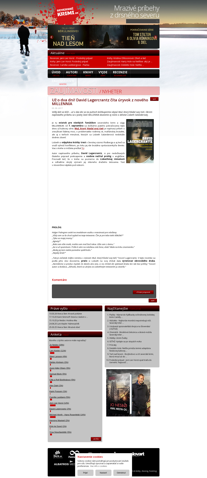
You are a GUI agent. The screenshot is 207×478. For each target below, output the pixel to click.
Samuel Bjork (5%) (58, 374)
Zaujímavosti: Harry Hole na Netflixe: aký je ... (129, 61)
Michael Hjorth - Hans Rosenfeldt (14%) (68, 415)
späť (154, 99)
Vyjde (103, 73)
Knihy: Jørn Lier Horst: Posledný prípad (69, 61)
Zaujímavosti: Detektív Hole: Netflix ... (125, 64)
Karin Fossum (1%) (58, 391)
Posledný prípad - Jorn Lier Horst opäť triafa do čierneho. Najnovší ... (130, 361)
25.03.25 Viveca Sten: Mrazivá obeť (64, 327)
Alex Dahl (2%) (56, 386)
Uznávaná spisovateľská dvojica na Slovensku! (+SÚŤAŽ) (129, 327)
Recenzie (120, 73)
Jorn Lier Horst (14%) (59, 403)
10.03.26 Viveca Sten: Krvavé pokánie (65, 313)
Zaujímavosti (63, 82)
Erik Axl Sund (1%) (58, 426)
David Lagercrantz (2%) (60, 409)
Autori (72, 73)
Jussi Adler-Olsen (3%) (60, 368)
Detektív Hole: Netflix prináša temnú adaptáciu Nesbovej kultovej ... (130, 349)
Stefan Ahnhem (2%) (59, 362)
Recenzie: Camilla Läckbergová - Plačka (69, 64)
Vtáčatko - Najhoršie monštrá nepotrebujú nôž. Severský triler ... (130, 321)
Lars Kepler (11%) (58, 351)
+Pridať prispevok (143, 292)
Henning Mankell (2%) (60, 420)
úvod (56, 73)
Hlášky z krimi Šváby (118, 338)
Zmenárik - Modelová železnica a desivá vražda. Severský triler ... (130, 333)
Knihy (88, 73)
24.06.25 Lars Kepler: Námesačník (64, 323)
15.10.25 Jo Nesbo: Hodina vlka (63, 320)
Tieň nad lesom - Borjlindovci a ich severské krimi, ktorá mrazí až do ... (131, 355)
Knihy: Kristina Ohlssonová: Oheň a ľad (126, 58)
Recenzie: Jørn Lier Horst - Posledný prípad (71, 58)
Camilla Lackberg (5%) (60, 397)
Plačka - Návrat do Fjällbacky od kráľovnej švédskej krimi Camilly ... (132, 316)
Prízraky (112, 345)
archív (96, 439)
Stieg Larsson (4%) (58, 356)
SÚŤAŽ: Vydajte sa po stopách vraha (125, 341)
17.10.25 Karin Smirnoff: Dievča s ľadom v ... (68, 317)
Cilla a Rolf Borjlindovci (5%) (62, 380)
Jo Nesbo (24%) (57, 345)
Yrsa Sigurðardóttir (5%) (60, 432)
